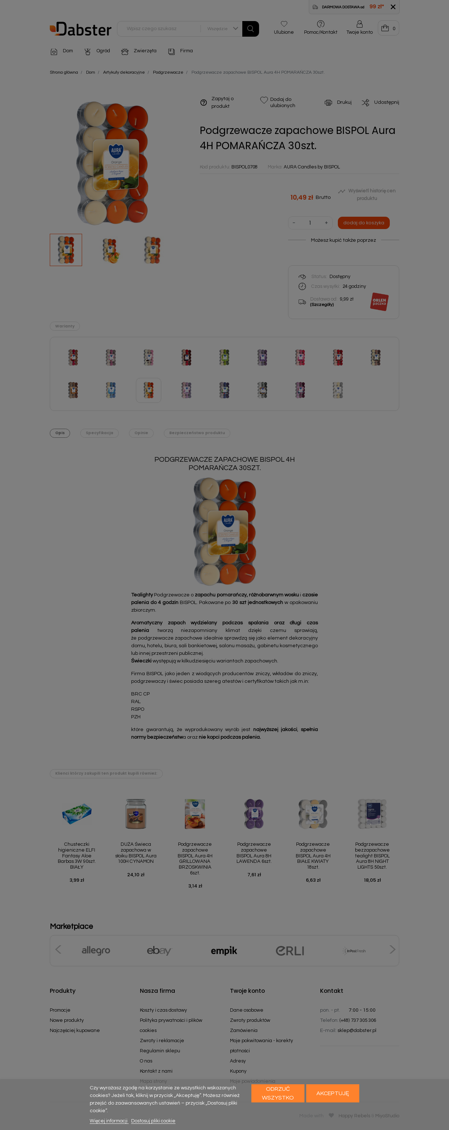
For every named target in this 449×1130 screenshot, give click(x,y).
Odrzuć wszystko (278, 1093)
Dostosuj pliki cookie (153, 1120)
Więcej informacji (109, 1120)
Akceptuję (332, 1093)
